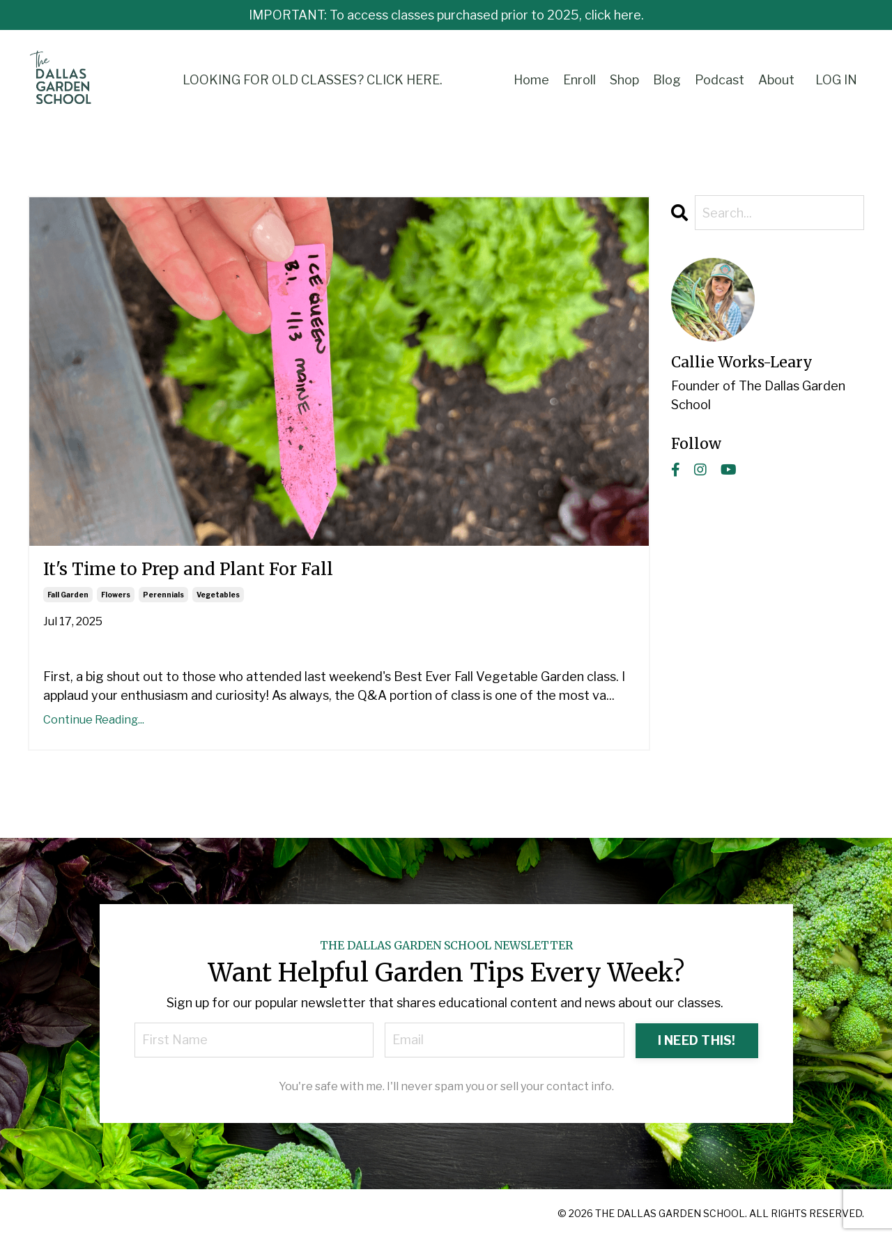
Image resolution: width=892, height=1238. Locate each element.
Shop (624, 79)
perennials (163, 594)
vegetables (218, 594)
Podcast (719, 79)
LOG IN (836, 79)
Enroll (579, 79)
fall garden (68, 594)
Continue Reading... (93, 719)
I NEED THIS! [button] (697, 1040)
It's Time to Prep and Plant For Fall (188, 570)
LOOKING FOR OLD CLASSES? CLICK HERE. (313, 79)
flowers (115, 594)
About (776, 79)
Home (531, 79)
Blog (667, 79)
